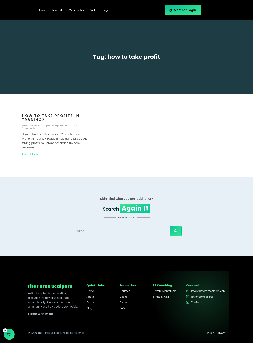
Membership (76, 10)
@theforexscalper (201, 297)
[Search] (175, 232)
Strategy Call (160, 297)
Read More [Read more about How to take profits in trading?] (30, 154)
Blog (89, 309)
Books (93, 10)
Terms (210, 333)
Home (42, 10)
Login (106, 10)
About (90, 297)
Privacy (221, 333)
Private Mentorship (164, 292)
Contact (91, 303)
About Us (57, 10)
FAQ (121, 309)
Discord (124, 303)
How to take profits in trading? (50, 117)
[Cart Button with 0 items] (9, 334)
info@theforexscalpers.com (208, 292)
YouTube (195, 303)
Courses (124, 292)
